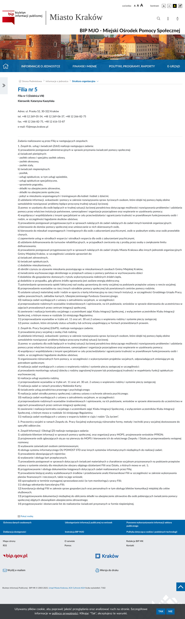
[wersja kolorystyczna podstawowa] (163, 6)
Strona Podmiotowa (32, 81)
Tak (160, 611)
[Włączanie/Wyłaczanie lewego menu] (4, 85)
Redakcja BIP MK (134, 541)
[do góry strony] (180, 586)
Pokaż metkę (27, 516)
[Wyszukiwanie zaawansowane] (158, 18)
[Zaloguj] (178, 19)
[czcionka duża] (145, 5)
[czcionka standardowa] (135, 6)
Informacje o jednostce (40, 66)
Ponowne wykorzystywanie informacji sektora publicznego (149, 524)
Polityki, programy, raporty (132, 66)
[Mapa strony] (168, 19)
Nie (170, 611)
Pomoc (68, 545)
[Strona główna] (7, 66)
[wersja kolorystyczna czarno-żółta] (174, 6)
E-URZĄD (173, 66)
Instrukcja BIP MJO (74, 532)
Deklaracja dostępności (14, 532)
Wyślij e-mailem (14, 570)
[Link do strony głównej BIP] (57, 18)
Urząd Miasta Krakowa (58, 588)
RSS (5, 545)
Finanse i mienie (85, 66)
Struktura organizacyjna (83, 81)
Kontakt (130, 545)
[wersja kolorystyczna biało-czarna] (169, 6)
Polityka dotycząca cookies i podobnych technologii (151, 532)
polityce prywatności (65, 613)
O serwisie (70, 541)
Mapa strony (9, 541)
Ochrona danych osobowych (17, 523)
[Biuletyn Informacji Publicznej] (46, 558)
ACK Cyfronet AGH (77, 588)
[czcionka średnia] (138, 6)
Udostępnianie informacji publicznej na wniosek (88, 523)
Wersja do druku (106, 570)
